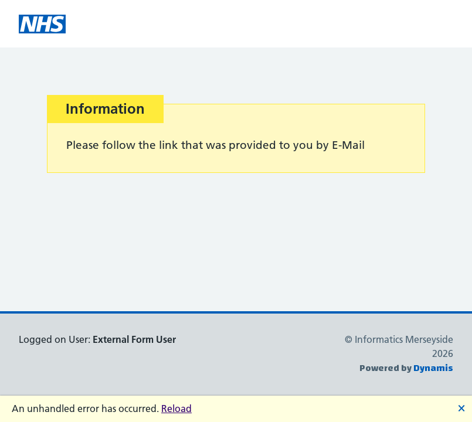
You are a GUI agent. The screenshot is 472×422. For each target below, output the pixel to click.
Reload (176, 408)
